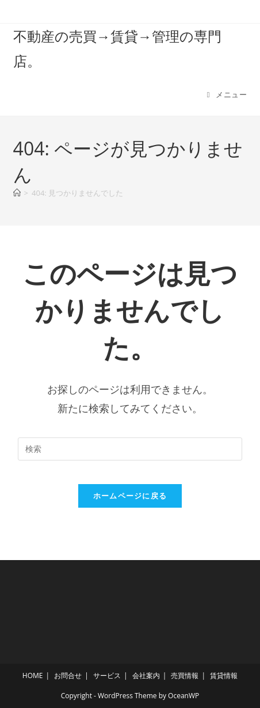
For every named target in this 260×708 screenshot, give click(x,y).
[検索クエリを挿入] (130, 448)
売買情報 (184, 675)
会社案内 (146, 675)
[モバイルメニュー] (227, 94)
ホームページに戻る (130, 495)
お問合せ (68, 675)
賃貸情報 (224, 675)
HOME (32, 675)
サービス (107, 675)
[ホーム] (17, 193)
